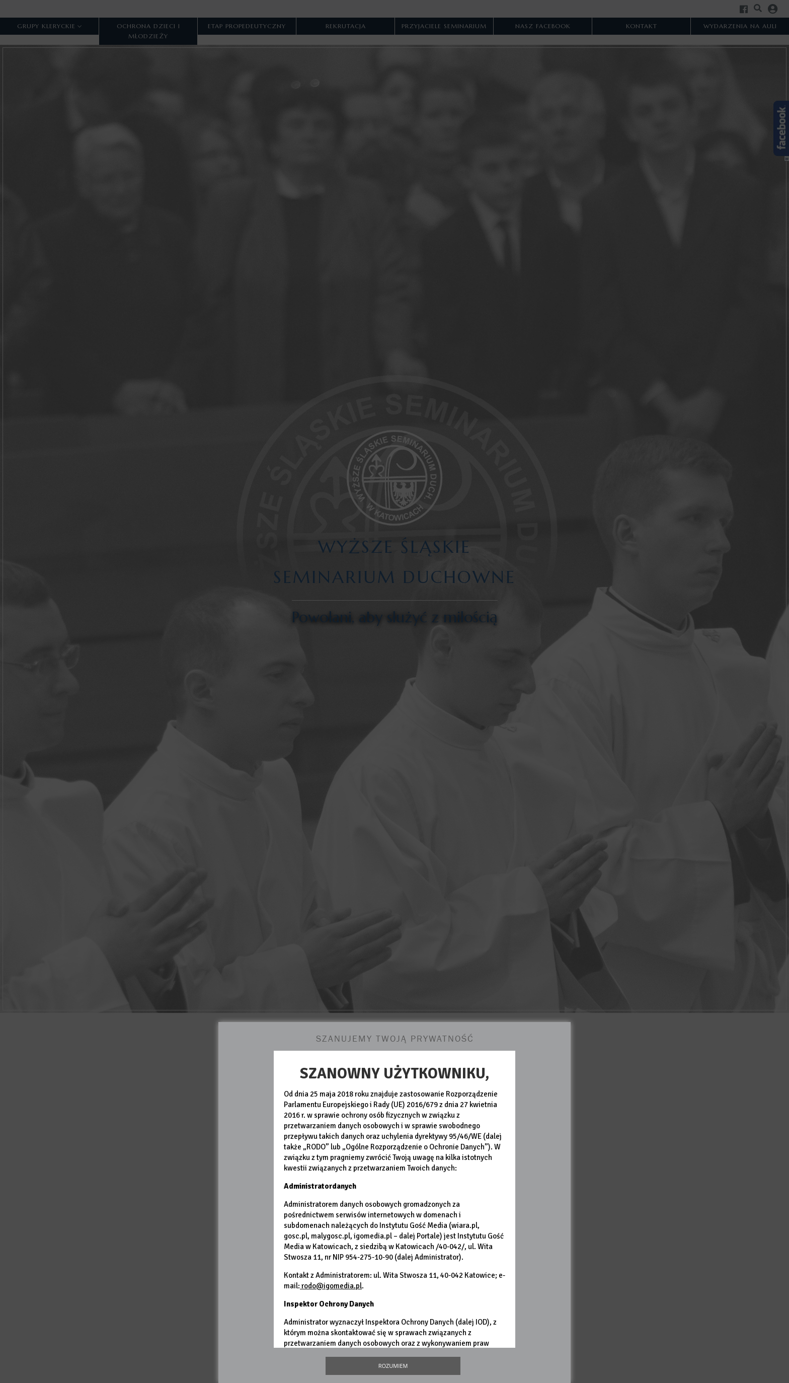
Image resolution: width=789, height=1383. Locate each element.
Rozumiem (393, 1365)
